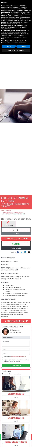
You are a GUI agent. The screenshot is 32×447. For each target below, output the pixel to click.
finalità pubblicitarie (6, 23)
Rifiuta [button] (9, 46)
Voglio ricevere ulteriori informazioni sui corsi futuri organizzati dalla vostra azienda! (16, 360)
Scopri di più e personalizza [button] (16, 50)
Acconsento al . (15, 356)
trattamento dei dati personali (18, 356)
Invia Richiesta (16, 365)
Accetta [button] (23, 46)
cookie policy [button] (26, 12)
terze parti (27, 14)
